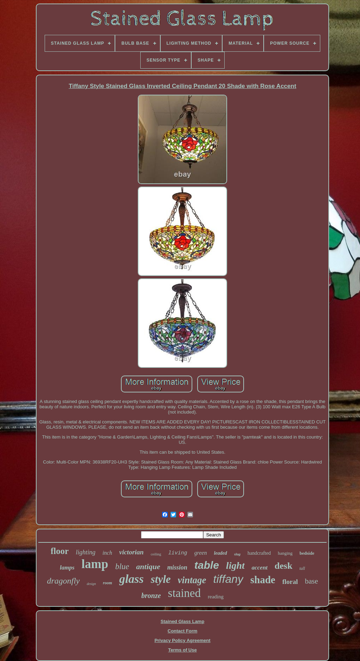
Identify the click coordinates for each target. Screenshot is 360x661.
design (91, 584)
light (235, 565)
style (161, 579)
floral (290, 581)
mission (177, 567)
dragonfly (63, 580)
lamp (95, 564)
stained (184, 593)
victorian (131, 552)
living (177, 553)
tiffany (228, 579)
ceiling (156, 554)
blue (122, 566)
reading (216, 596)
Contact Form (183, 631)
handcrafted (259, 553)
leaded (220, 553)
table (206, 565)
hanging (285, 553)
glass (131, 578)
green (200, 553)
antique (148, 566)
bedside (307, 553)
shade (262, 579)
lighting (85, 552)
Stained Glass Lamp (182, 621)
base (311, 581)
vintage (192, 580)
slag (237, 554)
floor (60, 551)
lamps (67, 567)
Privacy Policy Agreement (182, 640)
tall (302, 568)
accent (260, 567)
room (107, 582)
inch (107, 553)
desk (283, 566)
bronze (151, 595)
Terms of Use (182, 650)
